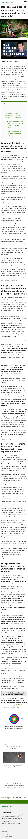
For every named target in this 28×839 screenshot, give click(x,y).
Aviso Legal (4, 831)
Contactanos (4, 833)
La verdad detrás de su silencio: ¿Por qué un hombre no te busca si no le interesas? (14, 108)
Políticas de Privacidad (6, 836)
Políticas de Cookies (6, 834)
